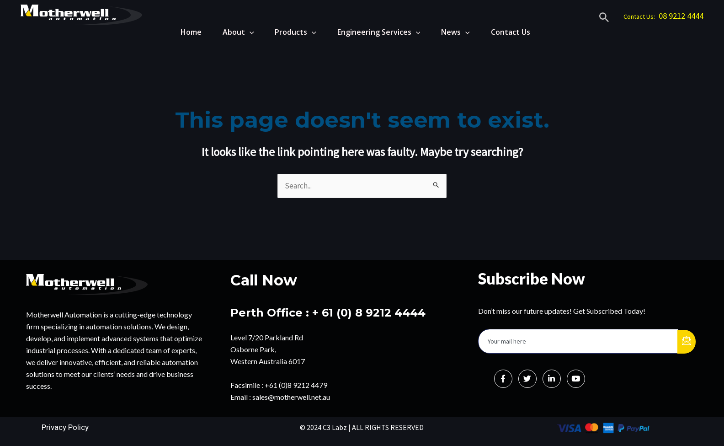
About (230, 32)
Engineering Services (375, 32)
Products (290, 32)
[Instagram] (576, 379)
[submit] (686, 342)
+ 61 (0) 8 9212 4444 (369, 312)
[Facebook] (503, 379)
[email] (578, 341)
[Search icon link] (604, 19)
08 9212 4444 (681, 16)
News (453, 32)
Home (181, 32)
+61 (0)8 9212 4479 (296, 385)
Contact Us (510, 32)
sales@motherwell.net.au (291, 396)
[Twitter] (527, 379)
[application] (241, 32)
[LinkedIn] (552, 379)
